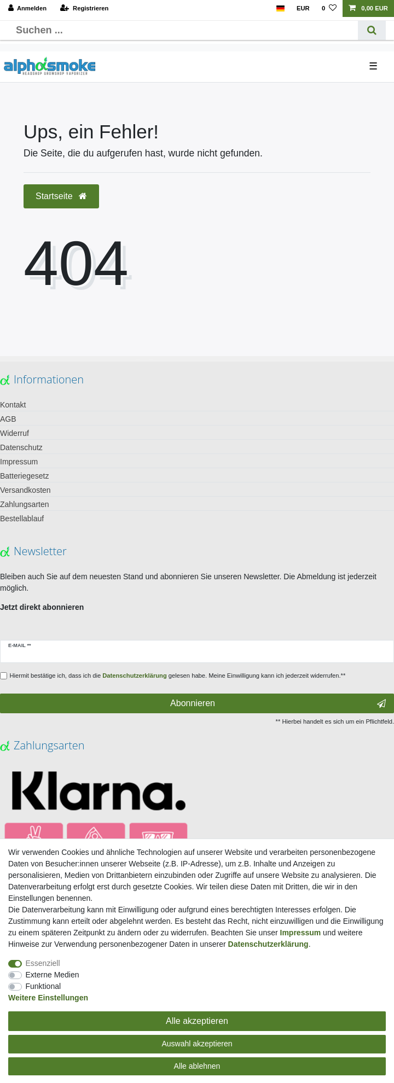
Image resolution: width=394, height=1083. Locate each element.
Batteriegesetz (24, 475)
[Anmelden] (27, 8)
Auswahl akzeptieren (196, 1043)
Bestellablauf (22, 518)
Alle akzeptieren (197, 1021)
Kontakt (13, 404)
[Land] (280, 8)
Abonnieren (278, 703)
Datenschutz (21, 447)
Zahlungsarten (24, 504)
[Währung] (303, 8)
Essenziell (43, 963)
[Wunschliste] (329, 8)
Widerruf (14, 433)
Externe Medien (52, 974)
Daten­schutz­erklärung (268, 944)
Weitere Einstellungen (48, 997)
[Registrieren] (84, 8)
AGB (8, 419)
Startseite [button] (61, 196)
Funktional (43, 986)
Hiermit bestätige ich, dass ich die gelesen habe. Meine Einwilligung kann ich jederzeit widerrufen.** (178, 675)
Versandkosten (25, 490)
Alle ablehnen (197, 1066)
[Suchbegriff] (183, 30)
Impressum (19, 461)
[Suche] (372, 30)
